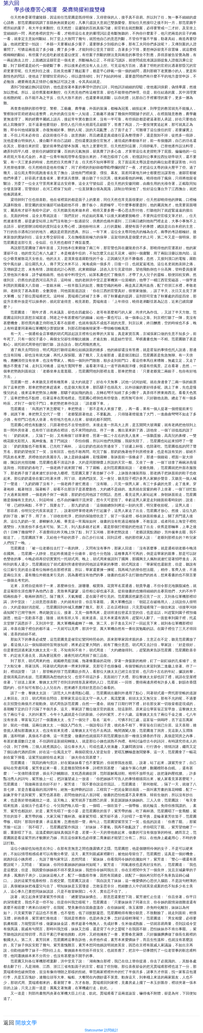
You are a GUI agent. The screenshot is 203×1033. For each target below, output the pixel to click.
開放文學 (26, 1023)
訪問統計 (111, 1030)
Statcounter (94, 1030)
